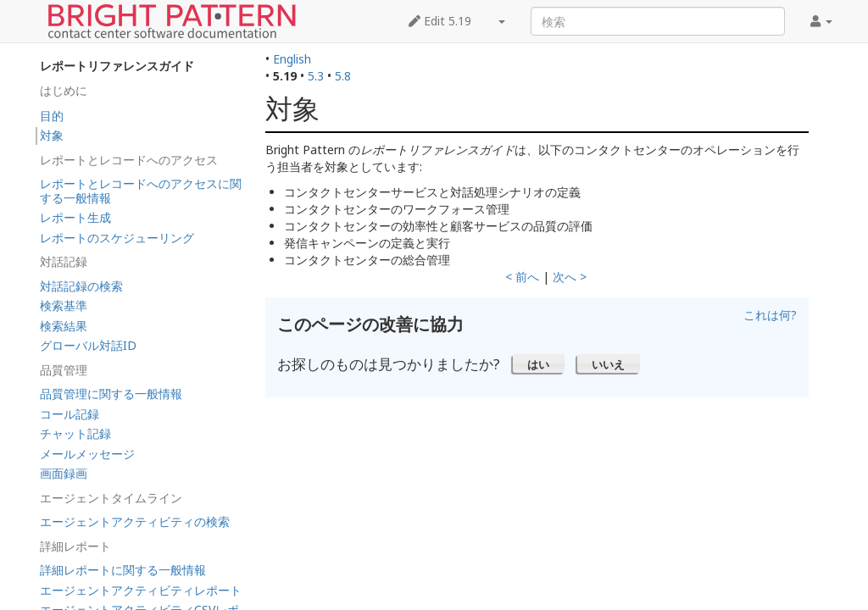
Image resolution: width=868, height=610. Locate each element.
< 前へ (522, 277)
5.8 (343, 76)
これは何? (770, 315)
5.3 (316, 76)
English (292, 59)
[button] (539, 363)
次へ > (570, 277)
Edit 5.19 (440, 21)
